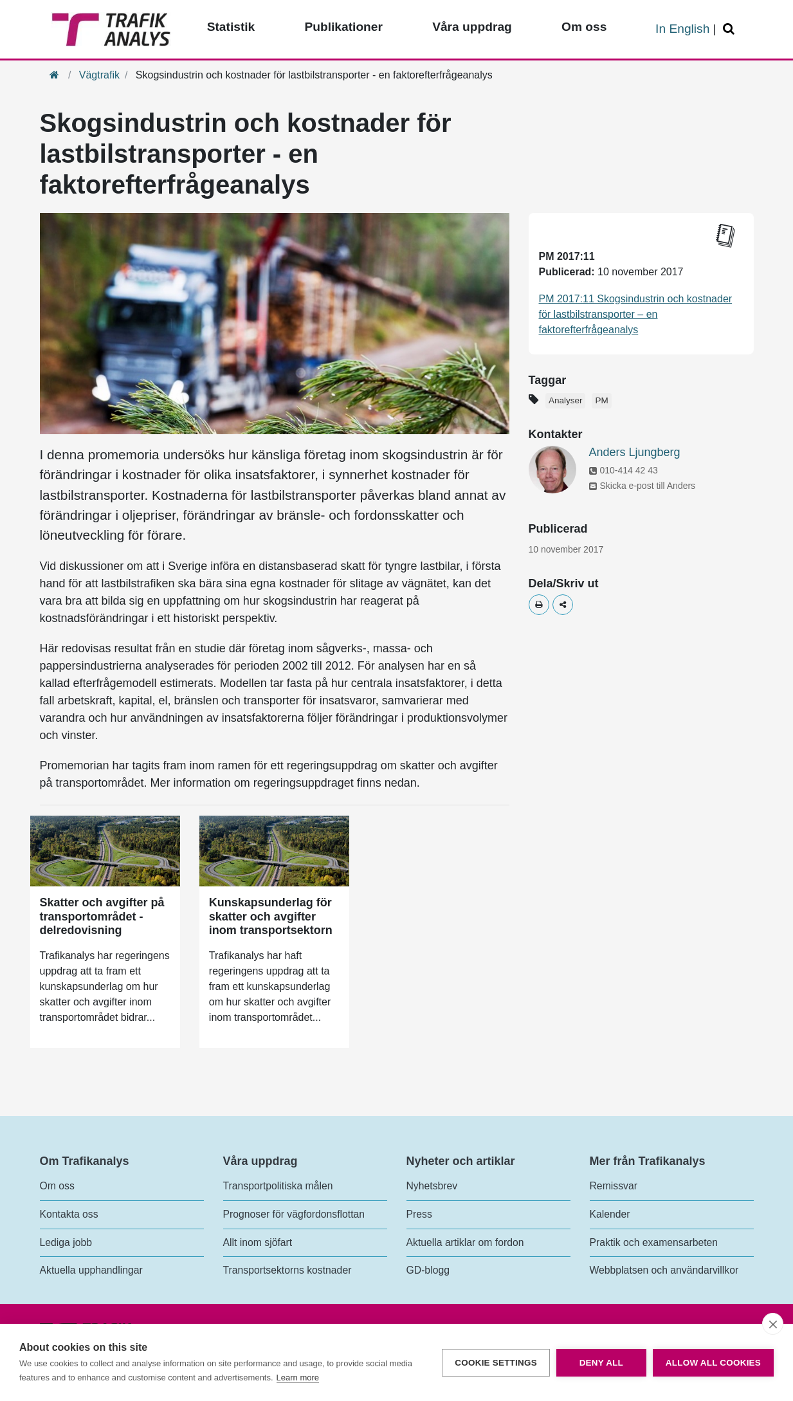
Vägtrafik (99, 74)
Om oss (57, 1185)
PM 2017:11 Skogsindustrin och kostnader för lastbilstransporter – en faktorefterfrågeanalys (636, 314)
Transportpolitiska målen (278, 1185)
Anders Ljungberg (634, 452)
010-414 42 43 (623, 470)
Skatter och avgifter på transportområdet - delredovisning (102, 916)
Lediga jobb (66, 1242)
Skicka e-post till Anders (642, 486)
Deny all (601, 1363)
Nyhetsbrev (432, 1185)
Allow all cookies (713, 1363)
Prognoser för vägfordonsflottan (294, 1214)
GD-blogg (428, 1270)
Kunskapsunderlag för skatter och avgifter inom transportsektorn (271, 916)
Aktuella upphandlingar (91, 1270)
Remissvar (613, 1185)
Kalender (610, 1214)
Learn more (298, 1377)
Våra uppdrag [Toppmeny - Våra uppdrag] (472, 26)
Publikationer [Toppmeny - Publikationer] (343, 26)
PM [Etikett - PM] (601, 400)
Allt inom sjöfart (258, 1242)
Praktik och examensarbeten (654, 1242)
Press (419, 1214)
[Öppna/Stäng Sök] (730, 29)
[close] (772, 1324)
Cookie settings (496, 1363)
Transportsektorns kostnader (287, 1270)
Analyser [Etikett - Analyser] (566, 400)
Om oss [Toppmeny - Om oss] (583, 26)
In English (682, 28)
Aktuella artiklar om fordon (465, 1242)
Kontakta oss (69, 1214)
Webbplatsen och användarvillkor (664, 1270)
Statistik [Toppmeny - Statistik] (231, 26)
